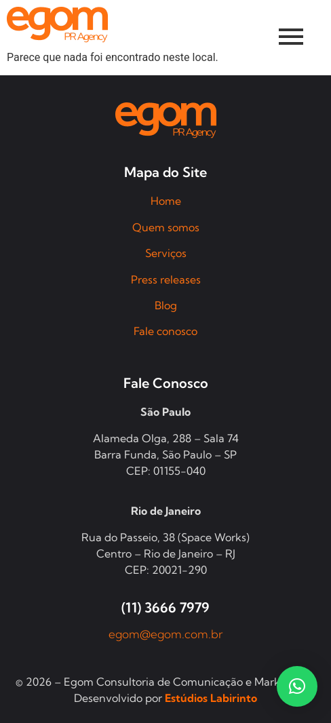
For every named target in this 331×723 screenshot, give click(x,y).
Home (166, 201)
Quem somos (165, 227)
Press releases (166, 279)
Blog (166, 305)
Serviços (166, 253)
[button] (297, 686)
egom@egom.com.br (166, 634)
